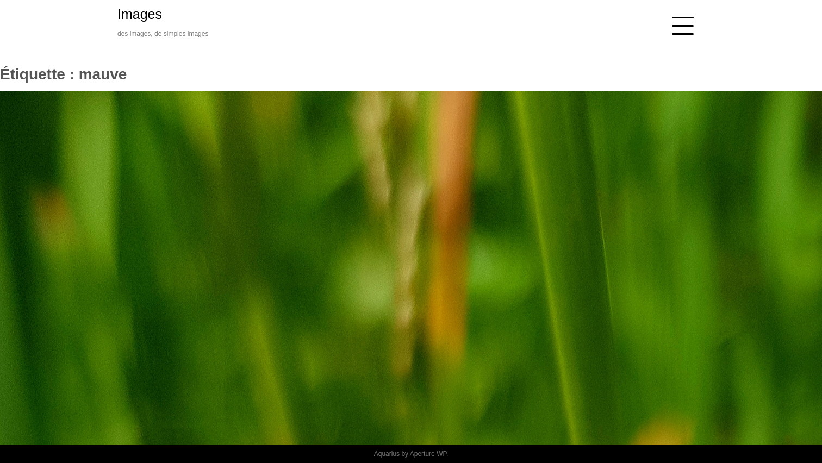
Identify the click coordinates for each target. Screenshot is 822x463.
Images (139, 14)
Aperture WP (428, 454)
